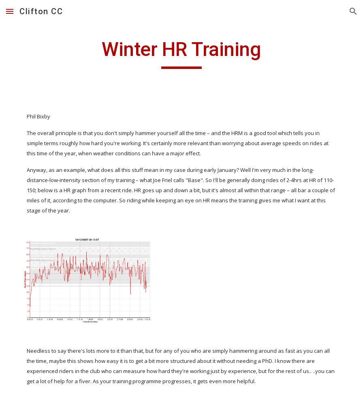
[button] (9, 11)
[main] (181, 53)
